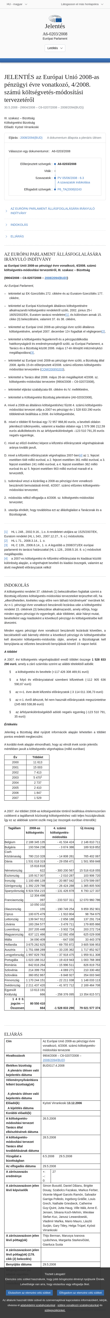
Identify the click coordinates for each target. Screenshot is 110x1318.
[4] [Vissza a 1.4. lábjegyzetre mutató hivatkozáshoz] (6, 558)
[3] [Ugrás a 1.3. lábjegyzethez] (32, 352)
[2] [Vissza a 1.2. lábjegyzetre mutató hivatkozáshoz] (6, 540)
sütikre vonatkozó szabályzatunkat (78, 1311)
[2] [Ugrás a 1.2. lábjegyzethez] (103, 331)
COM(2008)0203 (52, 369)
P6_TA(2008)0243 (70, 189)
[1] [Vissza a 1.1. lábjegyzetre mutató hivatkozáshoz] (6, 532)
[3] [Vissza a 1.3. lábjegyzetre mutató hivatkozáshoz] (6, 545)
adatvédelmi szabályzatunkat (37, 1311)
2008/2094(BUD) (31, 137)
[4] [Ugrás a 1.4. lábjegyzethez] (80, 455)
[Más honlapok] (82, 4)
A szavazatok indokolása (74, 182)
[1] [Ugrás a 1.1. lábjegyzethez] (67, 314)
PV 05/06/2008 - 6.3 (71, 178)
